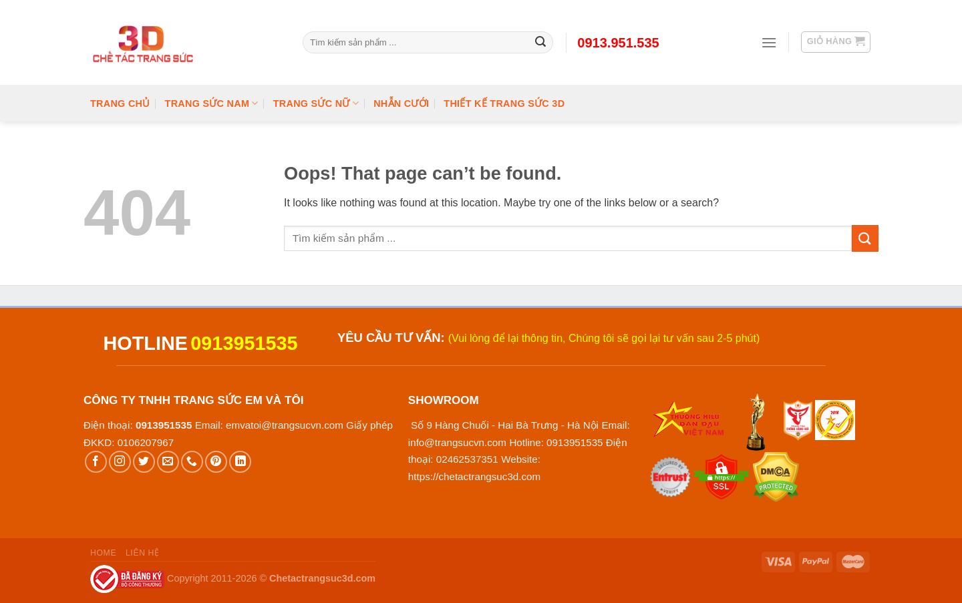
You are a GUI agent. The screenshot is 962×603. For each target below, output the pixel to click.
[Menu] (769, 42)
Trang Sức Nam (212, 103)
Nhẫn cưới (401, 103)
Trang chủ (120, 103)
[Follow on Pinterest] (216, 462)
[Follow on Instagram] (120, 462)
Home (103, 553)
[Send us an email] (168, 462)
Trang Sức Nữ (316, 103)
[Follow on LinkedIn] (240, 462)
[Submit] (865, 238)
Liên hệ (143, 553)
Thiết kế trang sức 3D (504, 103)
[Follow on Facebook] (96, 462)
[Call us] (192, 462)
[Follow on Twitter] (144, 462)
